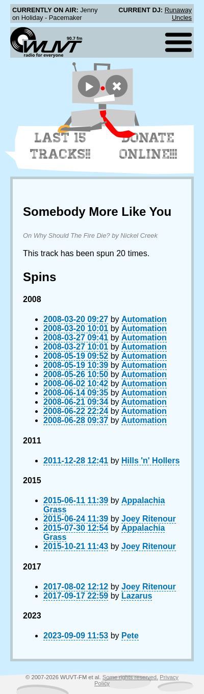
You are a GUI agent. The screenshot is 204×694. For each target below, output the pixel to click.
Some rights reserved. (130, 677)
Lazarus (136, 595)
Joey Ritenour (148, 518)
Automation (144, 319)
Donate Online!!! (148, 146)
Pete (130, 635)
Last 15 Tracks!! (60, 146)
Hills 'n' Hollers (150, 460)
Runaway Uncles (178, 13)
